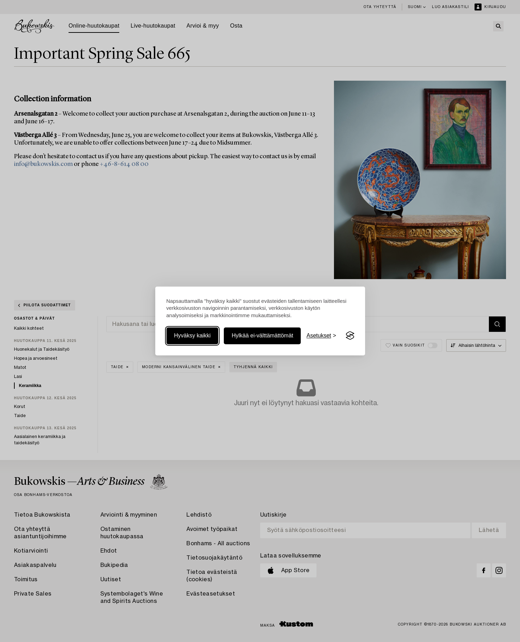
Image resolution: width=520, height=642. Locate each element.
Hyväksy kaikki (192, 335)
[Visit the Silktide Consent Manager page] (350, 335)
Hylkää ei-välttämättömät (262, 335)
